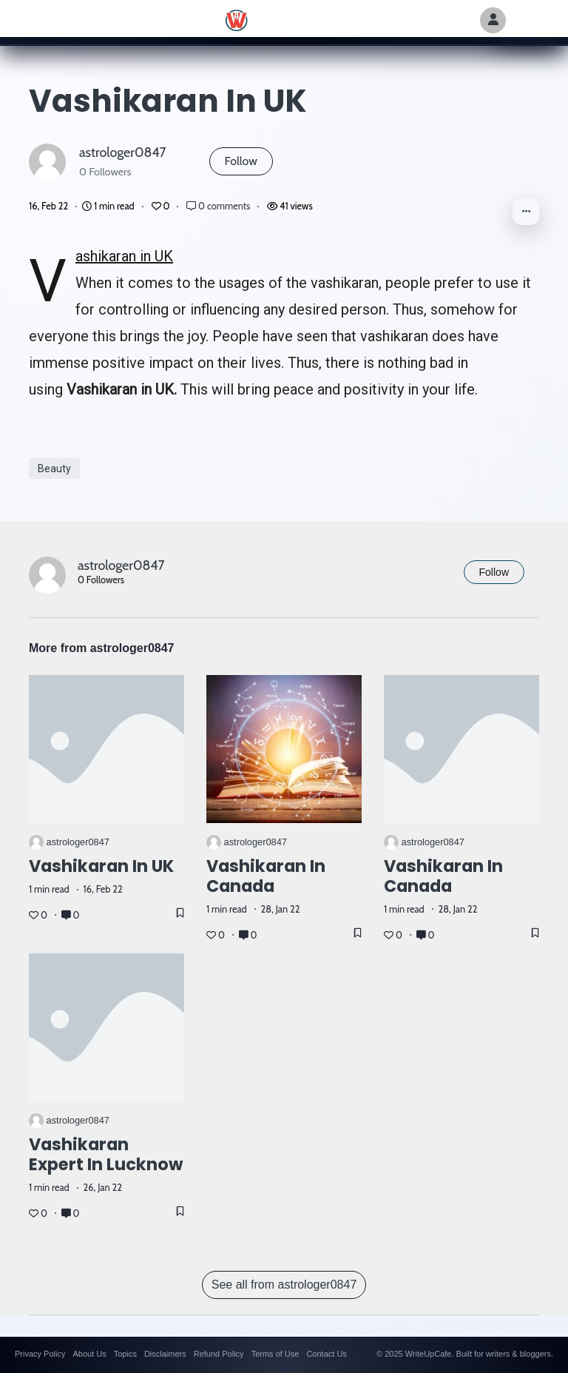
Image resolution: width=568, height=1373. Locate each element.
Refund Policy (219, 1353)
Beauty (54, 468)
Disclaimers (165, 1353)
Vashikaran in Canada (265, 876)
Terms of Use (275, 1353)
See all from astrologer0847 (284, 1284)
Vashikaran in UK (124, 256)
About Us (89, 1353)
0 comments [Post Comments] (219, 206)
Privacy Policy (40, 1353)
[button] (526, 211)
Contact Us (326, 1353)
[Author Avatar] (493, 20)
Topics (125, 1353)
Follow (241, 161)
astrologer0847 (122, 152)
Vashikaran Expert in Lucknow (106, 1154)
